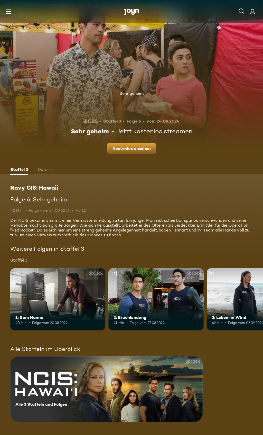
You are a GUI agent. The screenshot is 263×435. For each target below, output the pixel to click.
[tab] (19, 170)
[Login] (252, 11)
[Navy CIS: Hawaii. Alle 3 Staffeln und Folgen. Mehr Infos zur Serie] (106, 389)
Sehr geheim (131, 93)
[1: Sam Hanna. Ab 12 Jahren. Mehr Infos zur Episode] (57, 299)
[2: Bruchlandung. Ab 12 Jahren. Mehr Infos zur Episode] (155, 299)
